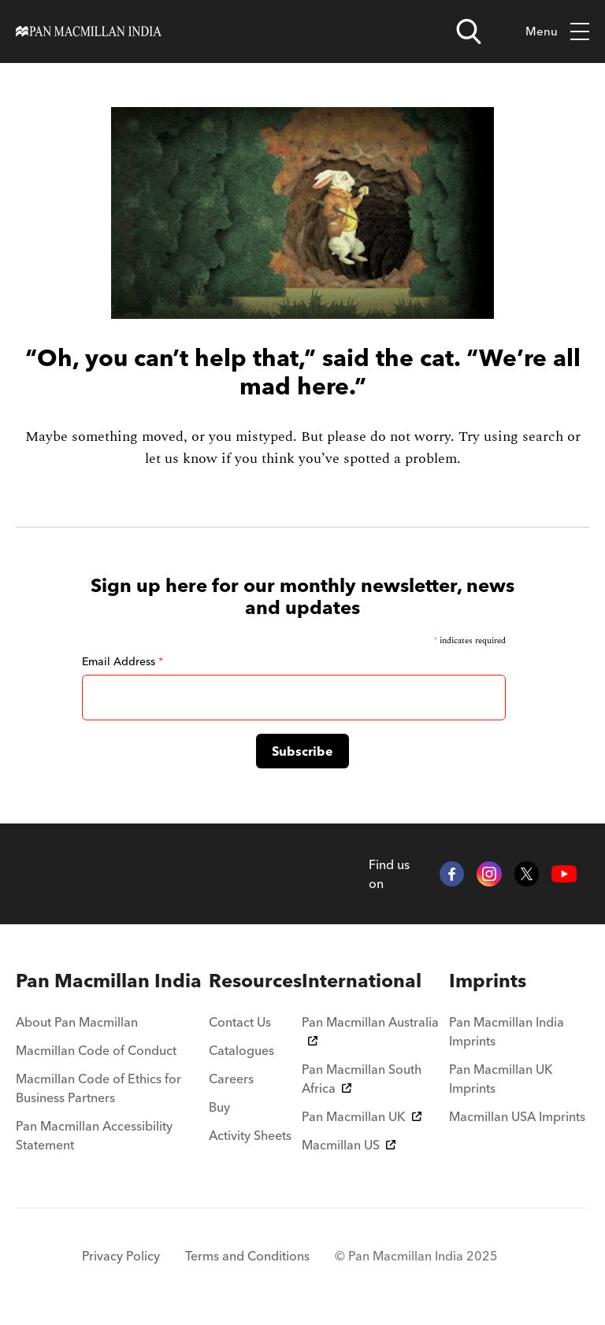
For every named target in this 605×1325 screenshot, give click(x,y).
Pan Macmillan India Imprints (506, 1031)
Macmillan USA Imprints (517, 1116)
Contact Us (240, 1022)
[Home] (88, 31)
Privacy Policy (121, 1256)
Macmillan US (348, 1145)
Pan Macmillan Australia (370, 1030)
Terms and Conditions (247, 1256)
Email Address (122, 661)
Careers (231, 1078)
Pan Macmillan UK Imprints (501, 1078)
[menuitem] (112, 981)
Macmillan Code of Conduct (96, 1050)
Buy (219, 1107)
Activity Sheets (250, 1135)
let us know (181, 458)
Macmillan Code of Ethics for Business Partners (98, 1088)
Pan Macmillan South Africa (361, 1078)
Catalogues (241, 1050)
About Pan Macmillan (77, 1022)
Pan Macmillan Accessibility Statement (94, 1135)
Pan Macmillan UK (361, 1116)
